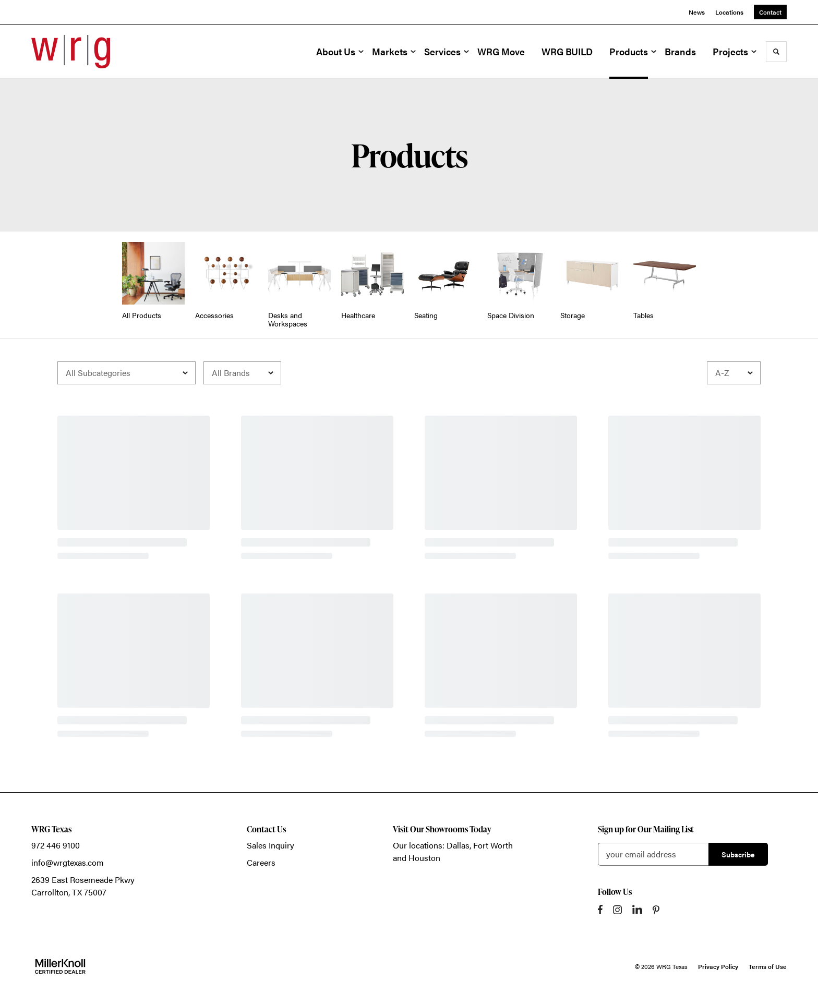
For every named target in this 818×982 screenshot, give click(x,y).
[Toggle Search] (776, 51)
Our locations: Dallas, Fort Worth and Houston (453, 851)
